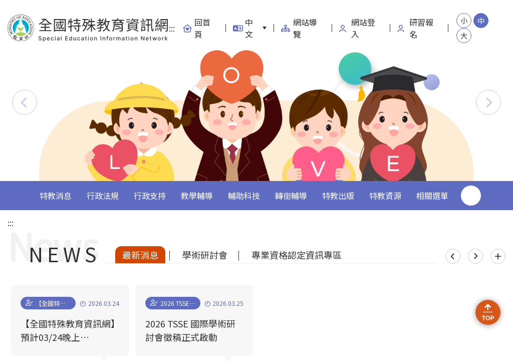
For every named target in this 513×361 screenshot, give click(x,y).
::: (172, 28)
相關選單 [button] (432, 196)
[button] (24, 102)
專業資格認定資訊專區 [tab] (296, 254)
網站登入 (357, 28)
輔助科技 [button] (244, 196)
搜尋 (471, 196)
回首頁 (196, 28)
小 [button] (463, 21)
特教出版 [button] (338, 196)
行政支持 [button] (150, 196)
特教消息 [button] (56, 196)
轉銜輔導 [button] (291, 196)
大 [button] (463, 36)
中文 (243, 28)
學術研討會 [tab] (204, 254)
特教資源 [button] (385, 196)
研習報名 (415, 28)
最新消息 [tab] (140, 254)
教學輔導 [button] (197, 196)
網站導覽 (299, 28)
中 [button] (480, 21)
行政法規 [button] (103, 196)
